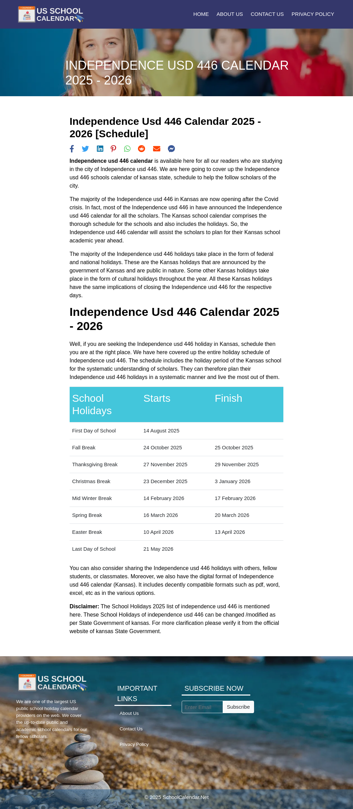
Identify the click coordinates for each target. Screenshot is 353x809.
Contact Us (267, 14)
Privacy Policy (313, 14)
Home (201, 14)
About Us (229, 14)
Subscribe (238, 707)
